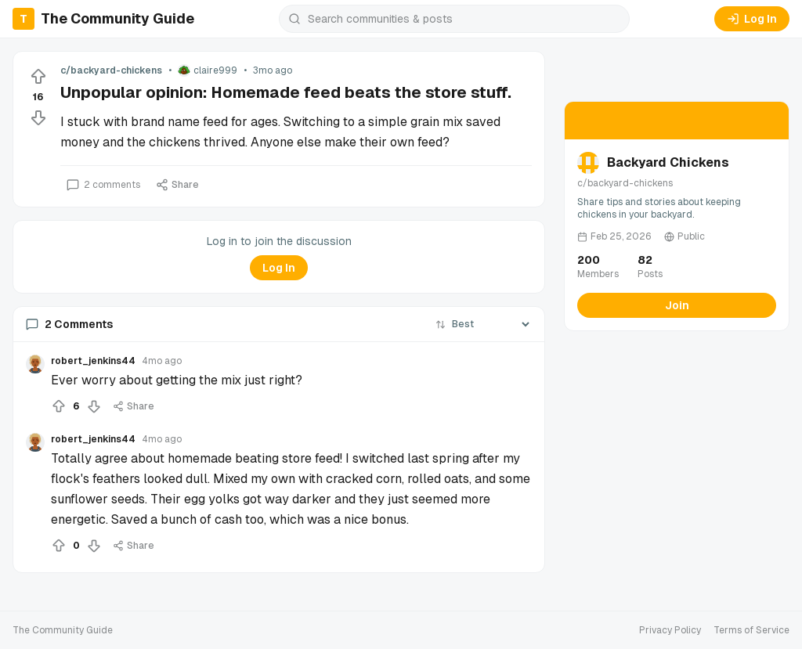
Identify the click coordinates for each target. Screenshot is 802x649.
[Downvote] (38, 117)
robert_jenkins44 (93, 361)
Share (177, 184)
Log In (752, 19)
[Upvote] (38, 76)
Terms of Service (751, 630)
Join (677, 305)
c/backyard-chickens (111, 70)
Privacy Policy (670, 630)
